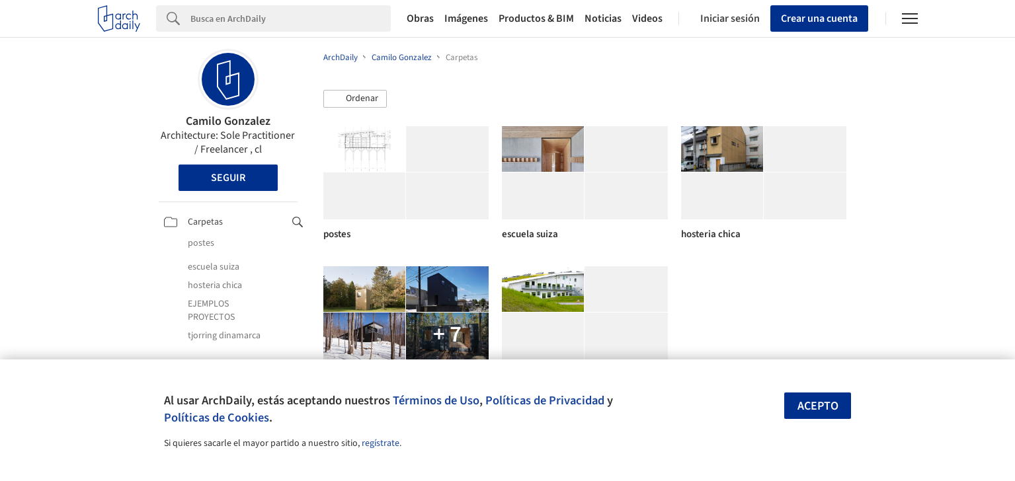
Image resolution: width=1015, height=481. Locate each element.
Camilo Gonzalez (228, 121)
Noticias (603, 18)
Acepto (817, 406)
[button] (355, 99)
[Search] (290, 18)
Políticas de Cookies (216, 417)
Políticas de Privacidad (544, 400)
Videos (647, 18)
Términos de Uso (436, 400)
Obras (420, 18)
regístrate (380, 443)
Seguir (228, 177)
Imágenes (466, 18)
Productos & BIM (536, 18)
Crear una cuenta (819, 18)
